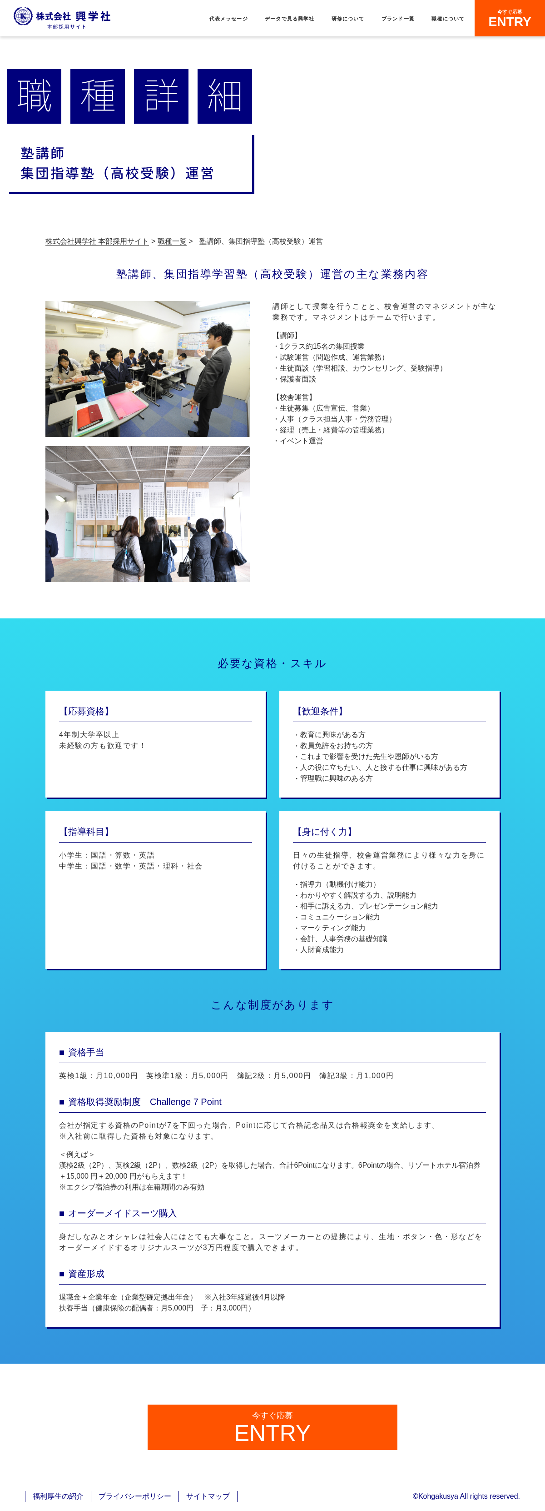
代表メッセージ (228, 18)
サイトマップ (208, 1496)
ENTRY (510, 18)
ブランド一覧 (398, 18)
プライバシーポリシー (135, 1496)
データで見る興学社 (289, 18)
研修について (348, 18)
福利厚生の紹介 (58, 1496)
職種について (448, 18)
